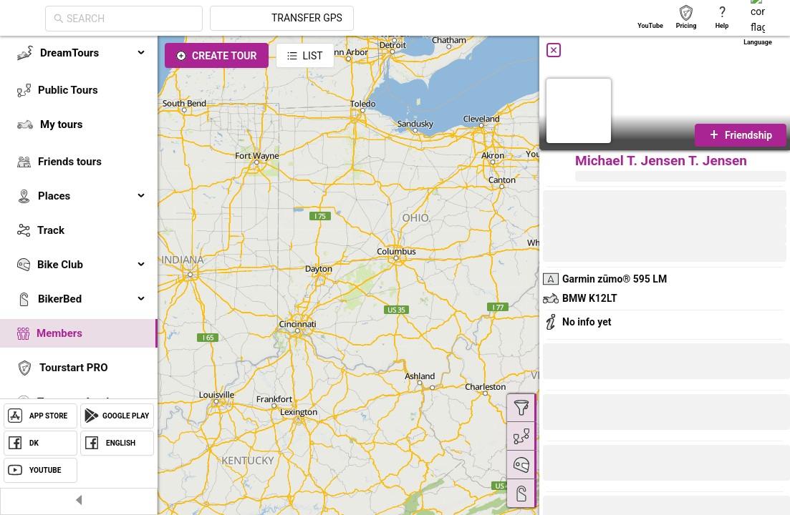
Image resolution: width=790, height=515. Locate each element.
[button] (591, 414)
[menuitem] (79, 53)
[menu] (79, 244)
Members (59, 333)
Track (50, 230)
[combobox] (259, 18)
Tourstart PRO (73, 367)
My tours (61, 124)
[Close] (553, 50)
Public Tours (68, 90)
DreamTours (93, 52)
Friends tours (70, 161)
